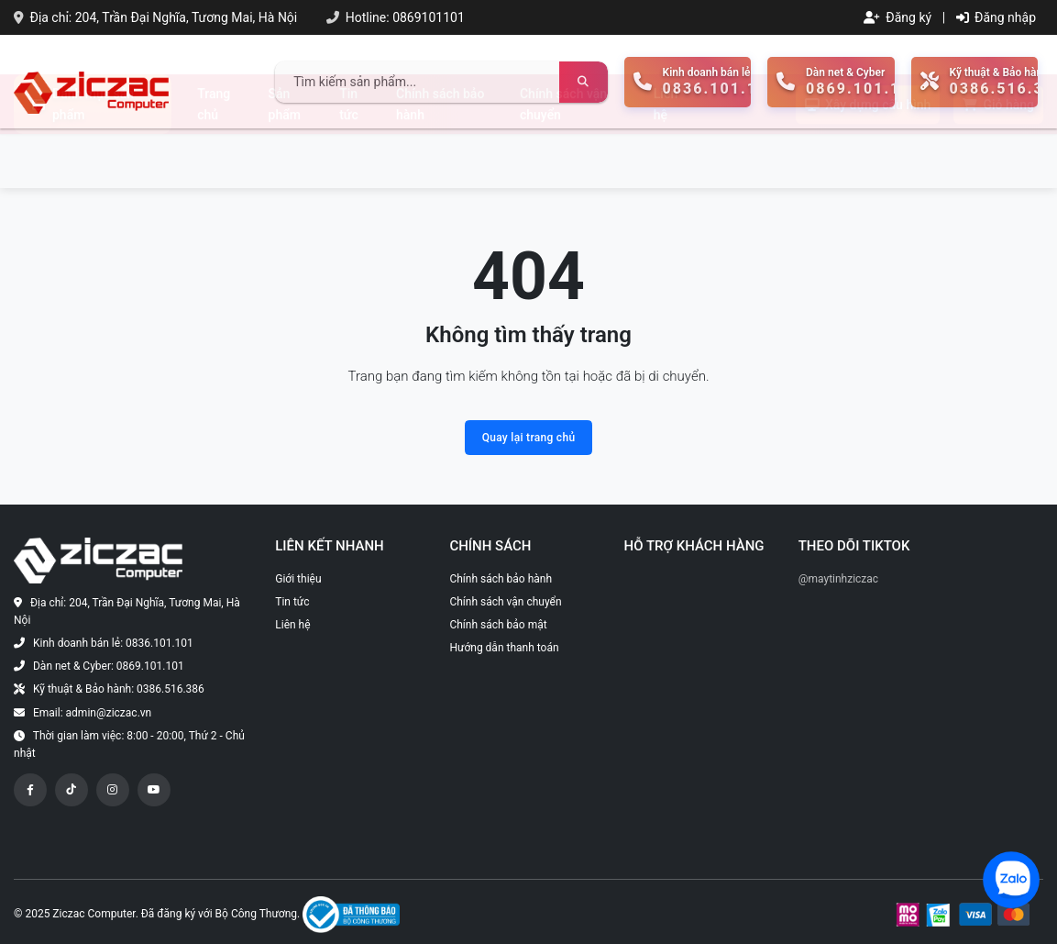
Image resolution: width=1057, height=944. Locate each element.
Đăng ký (897, 17)
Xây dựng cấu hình (867, 158)
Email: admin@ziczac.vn (92, 712)
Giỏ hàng (998, 158)
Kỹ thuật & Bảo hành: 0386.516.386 (118, 689)
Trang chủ (213, 157)
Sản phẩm (285, 157)
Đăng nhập (996, 17)
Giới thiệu (298, 578)
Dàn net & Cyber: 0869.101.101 (108, 666)
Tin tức (348, 157)
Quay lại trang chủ (529, 437)
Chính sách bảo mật (497, 624)
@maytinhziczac (838, 578)
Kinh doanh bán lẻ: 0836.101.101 (113, 643)
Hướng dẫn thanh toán (503, 647)
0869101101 (428, 17)
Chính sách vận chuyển (563, 157)
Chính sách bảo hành (440, 157)
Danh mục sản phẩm (83, 157)
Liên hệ (665, 157)
